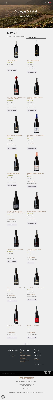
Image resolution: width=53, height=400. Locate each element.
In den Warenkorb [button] (12, 70)
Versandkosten (12, 66)
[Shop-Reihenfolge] (36, 37)
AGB (21, 352)
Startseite (22, 16)
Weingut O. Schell (26, 11)
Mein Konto (22, 361)
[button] (27, 2)
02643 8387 (36, 359)
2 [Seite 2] (26, 343)
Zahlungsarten (23, 357)
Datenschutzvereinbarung (25, 355)
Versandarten (23, 358)
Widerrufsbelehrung (24, 360)
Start (8, 29)
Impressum (22, 353)
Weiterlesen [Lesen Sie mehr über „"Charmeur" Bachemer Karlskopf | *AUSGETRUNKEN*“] (30, 262)
